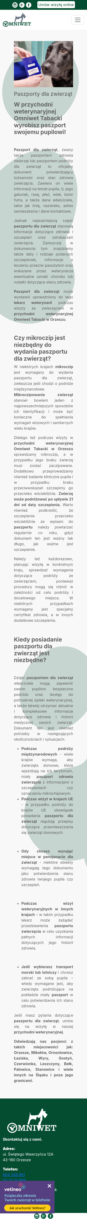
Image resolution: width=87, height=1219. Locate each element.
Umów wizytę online (56, 4)
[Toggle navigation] (77, 19)
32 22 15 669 (14, 1180)
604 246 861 (14, 1174)
